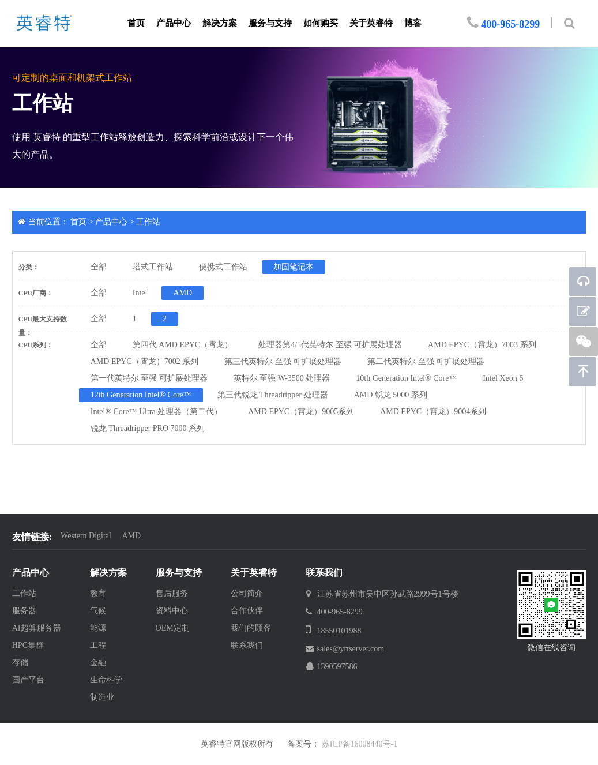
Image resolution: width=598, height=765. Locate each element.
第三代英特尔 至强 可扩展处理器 (282, 361)
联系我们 (247, 645)
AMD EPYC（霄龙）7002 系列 (144, 361)
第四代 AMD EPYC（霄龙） (182, 344)
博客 (413, 23)
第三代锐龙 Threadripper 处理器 (272, 395)
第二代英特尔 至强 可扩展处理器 (425, 361)
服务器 (24, 610)
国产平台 (28, 680)
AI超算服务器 (36, 628)
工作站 (148, 221)
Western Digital (86, 535)
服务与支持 (270, 23)
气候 (98, 610)
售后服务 (172, 593)
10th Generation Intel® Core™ (406, 378)
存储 (20, 662)
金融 (98, 662)
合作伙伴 (247, 610)
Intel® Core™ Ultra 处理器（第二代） (157, 411)
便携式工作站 (223, 266)
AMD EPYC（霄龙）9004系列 (433, 411)
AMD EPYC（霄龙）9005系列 (301, 411)
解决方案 (219, 23)
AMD (182, 292)
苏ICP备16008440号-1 (359, 744)
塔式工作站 (153, 266)
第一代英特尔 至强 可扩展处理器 (149, 378)
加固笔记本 (293, 266)
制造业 (102, 697)
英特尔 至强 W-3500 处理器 (282, 378)
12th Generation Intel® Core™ (141, 395)
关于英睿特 (371, 23)
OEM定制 (173, 628)
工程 (98, 645)
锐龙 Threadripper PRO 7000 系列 (148, 428)
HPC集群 (28, 645)
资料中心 (172, 610)
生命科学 (106, 680)
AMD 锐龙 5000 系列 (390, 395)
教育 (98, 593)
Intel (140, 292)
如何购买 (320, 23)
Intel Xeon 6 (503, 378)
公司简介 (247, 593)
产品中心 (173, 23)
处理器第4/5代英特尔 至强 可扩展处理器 (330, 344)
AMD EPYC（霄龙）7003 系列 (482, 344)
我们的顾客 (251, 628)
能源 (98, 628)
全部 (99, 266)
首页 (136, 23)
